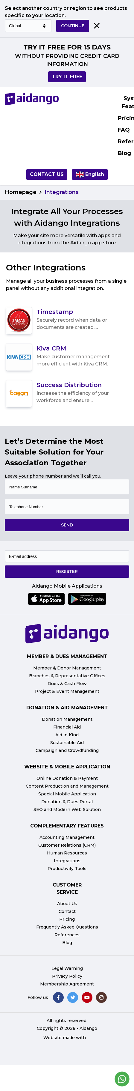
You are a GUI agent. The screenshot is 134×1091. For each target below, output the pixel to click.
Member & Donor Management (67, 668)
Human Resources (67, 853)
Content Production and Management (67, 786)
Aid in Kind (67, 735)
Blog (67, 942)
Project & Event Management (67, 691)
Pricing (67, 919)
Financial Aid (67, 727)
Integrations (67, 860)
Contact (67, 911)
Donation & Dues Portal (67, 801)
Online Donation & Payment (67, 778)
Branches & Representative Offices (67, 675)
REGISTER (67, 571)
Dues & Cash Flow (67, 683)
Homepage (20, 192)
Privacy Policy (67, 976)
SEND (67, 525)
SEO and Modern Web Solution (67, 809)
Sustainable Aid (67, 742)
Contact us (47, 174)
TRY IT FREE (67, 76)
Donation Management (67, 719)
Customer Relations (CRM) (67, 845)
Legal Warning (67, 968)
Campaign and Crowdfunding (67, 750)
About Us (67, 903)
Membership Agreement (67, 984)
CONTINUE (72, 25)
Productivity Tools (67, 868)
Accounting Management (67, 837)
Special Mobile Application (67, 794)
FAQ (124, 130)
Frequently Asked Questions (67, 927)
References (67, 934)
